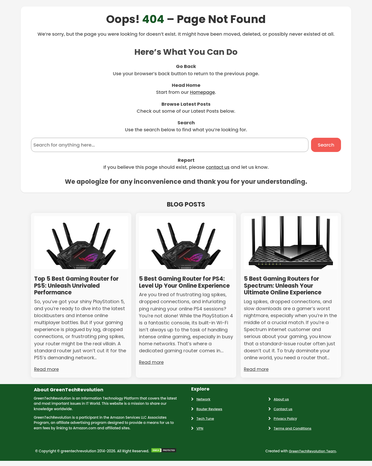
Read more (47, 370)
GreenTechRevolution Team (312, 452)
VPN (199, 429)
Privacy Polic (285, 419)
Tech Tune (205, 419)
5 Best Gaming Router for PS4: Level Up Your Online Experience (178, 286)
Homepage (202, 92)
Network (203, 400)
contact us (217, 167)
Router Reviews (209, 410)
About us (281, 400)
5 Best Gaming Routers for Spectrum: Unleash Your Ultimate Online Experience (287, 286)
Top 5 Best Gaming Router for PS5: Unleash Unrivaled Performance (80, 286)
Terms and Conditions (293, 429)
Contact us (283, 410)
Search (326, 145)
